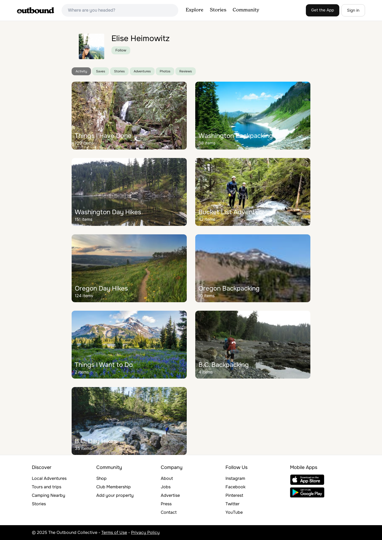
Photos (165, 71)
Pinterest (234, 495)
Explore (194, 10)
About (167, 478)
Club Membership (113, 487)
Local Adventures (49, 478)
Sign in (353, 10)
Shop (101, 478)
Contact (169, 512)
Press (166, 504)
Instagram (235, 478)
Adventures (142, 71)
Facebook (235, 487)
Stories (218, 10)
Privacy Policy (145, 532)
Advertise (170, 495)
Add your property (115, 495)
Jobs (166, 487)
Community (246, 10)
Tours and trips (46, 487)
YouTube (234, 512)
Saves (100, 71)
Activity (81, 71)
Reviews (185, 71)
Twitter (232, 504)
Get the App (322, 10)
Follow (120, 50)
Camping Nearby (48, 495)
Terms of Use (114, 532)
